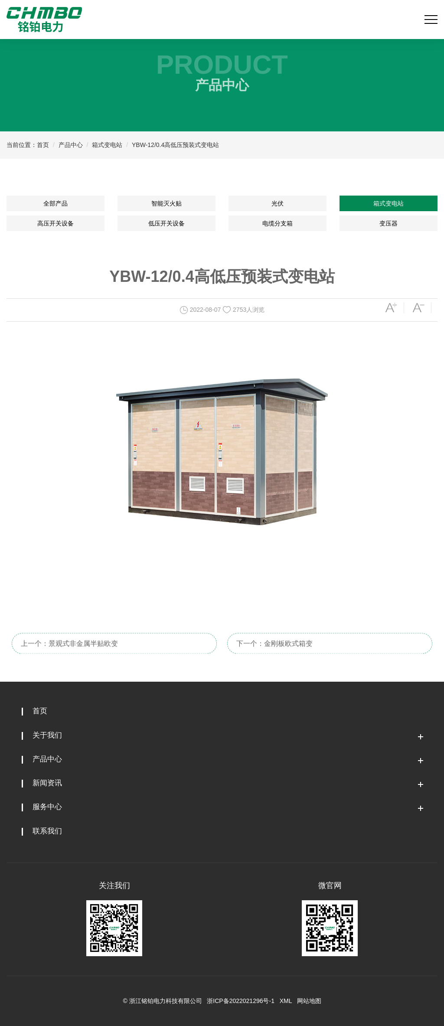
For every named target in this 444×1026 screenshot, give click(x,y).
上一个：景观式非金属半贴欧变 (69, 650)
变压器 (388, 223)
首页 (43, 144)
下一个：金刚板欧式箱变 (274, 650)
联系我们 (47, 831)
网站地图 (309, 1000)
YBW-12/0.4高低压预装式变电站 (175, 144)
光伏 (277, 203)
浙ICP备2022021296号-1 (240, 1000)
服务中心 (47, 807)
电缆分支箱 (277, 223)
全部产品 (55, 203)
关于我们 (47, 735)
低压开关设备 (166, 223)
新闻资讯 (47, 783)
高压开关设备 (55, 223)
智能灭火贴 (166, 203)
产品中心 (71, 144)
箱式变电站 (107, 144)
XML (286, 1000)
